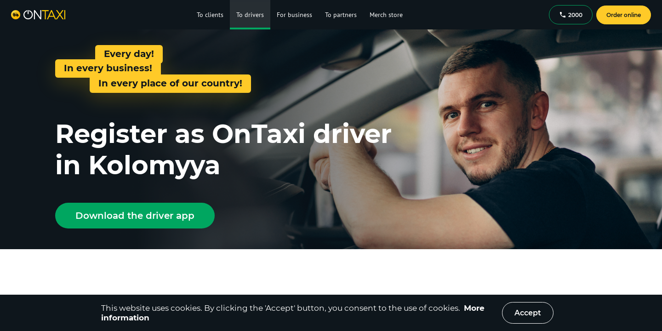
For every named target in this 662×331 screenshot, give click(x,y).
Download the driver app (134, 215)
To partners (341, 15)
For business (294, 15)
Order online (623, 14)
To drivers (250, 15)
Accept (527, 312)
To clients (210, 15)
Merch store (386, 15)
